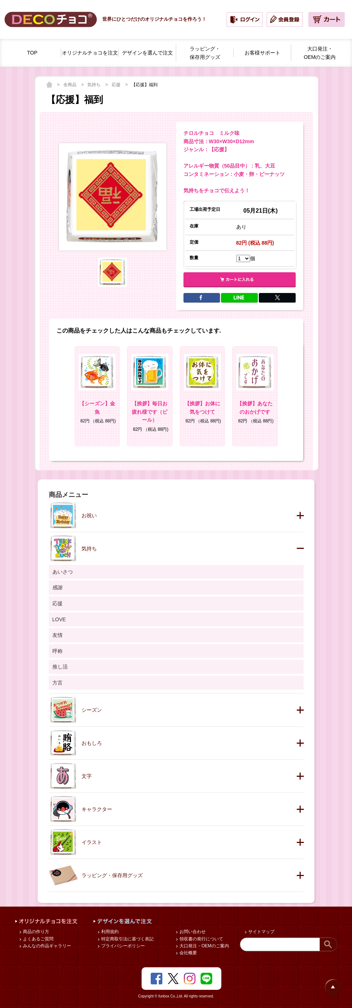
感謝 (57, 587)
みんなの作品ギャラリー (46, 945)
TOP (32, 53)
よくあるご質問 (38, 938)
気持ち (94, 84)
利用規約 (109, 931)
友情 (57, 635)
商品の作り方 (35, 931)
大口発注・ (320, 53)
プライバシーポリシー (122, 945)
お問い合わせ (192, 931)
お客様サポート (262, 53)
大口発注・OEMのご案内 (203, 945)
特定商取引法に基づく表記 (127, 938)
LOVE (59, 619)
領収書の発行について (200, 938)
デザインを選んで (147, 53)
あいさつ (62, 572)
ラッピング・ (205, 53)
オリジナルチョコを (90, 53)
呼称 (57, 651)
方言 (57, 683)
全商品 (70, 84)
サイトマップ (260, 931)
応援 (117, 84)
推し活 (60, 667)
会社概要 (187, 952)
